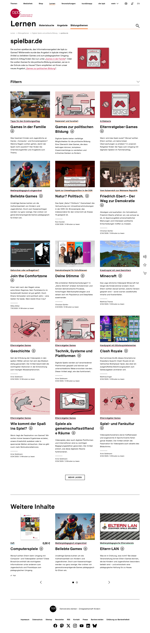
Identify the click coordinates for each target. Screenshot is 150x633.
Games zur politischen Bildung (40, 68)
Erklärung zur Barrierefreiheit (118, 620)
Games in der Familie (55, 59)
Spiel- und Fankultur (117, 424)
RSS (68, 620)
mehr (114, 4)
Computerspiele (24, 549)
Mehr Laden (75, 477)
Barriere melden (97, 620)
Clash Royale (111, 351)
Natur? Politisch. (69, 196)
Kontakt (76, 620)
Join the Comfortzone (28, 276)
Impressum (25, 620)
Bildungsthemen (23, 33)
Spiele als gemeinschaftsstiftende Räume (74, 428)
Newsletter (59, 620)
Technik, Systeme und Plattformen (73, 353)
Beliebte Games (24, 196)
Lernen (12, 33)
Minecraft (108, 276)
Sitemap (49, 620)
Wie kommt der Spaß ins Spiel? (28, 426)
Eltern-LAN (109, 549)
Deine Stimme (67, 276)
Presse (85, 620)
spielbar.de (64, 33)
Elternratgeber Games (119, 127)
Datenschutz (37, 620)
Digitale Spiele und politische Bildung (44, 33)
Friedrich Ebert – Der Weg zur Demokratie (117, 198)
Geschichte (20, 351)
